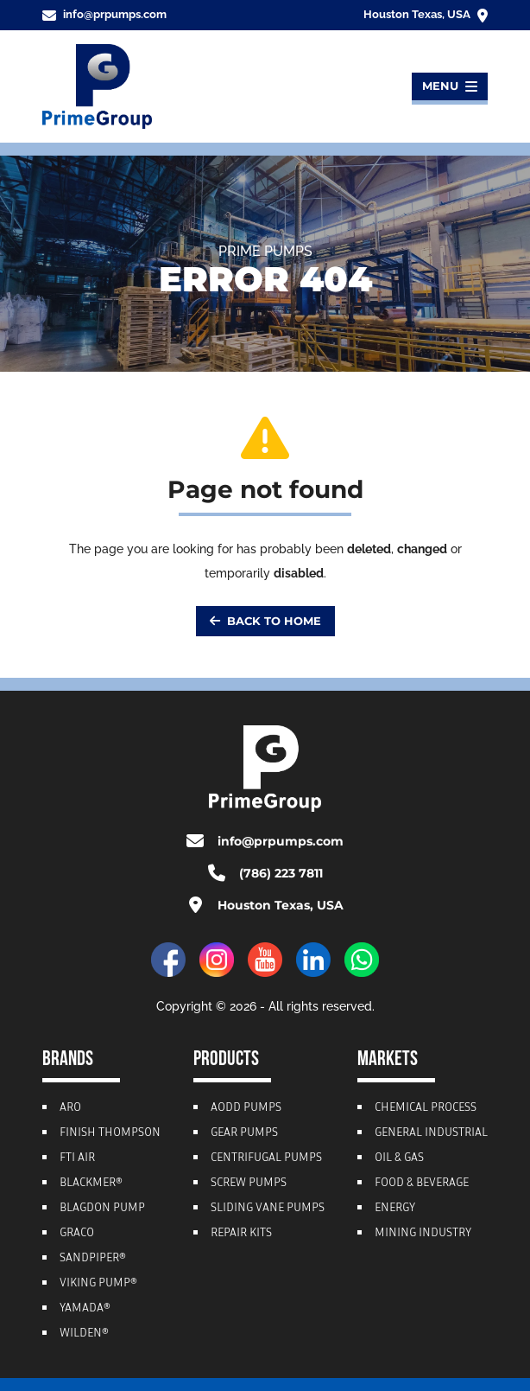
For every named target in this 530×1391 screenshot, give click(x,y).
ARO (70, 1108)
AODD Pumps (246, 1108)
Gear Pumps (244, 1133)
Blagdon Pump (102, 1208)
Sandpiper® (93, 1259)
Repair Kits (241, 1233)
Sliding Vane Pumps (268, 1208)
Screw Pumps (249, 1183)
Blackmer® (91, 1183)
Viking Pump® (98, 1284)
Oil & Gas (399, 1158)
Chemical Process (425, 1108)
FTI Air (77, 1158)
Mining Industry (423, 1233)
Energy (395, 1208)
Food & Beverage (422, 1183)
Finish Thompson (110, 1133)
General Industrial (431, 1133)
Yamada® (85, 1309)
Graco (77, 1233)
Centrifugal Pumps (266, 1158)
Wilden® (84, 1334)
